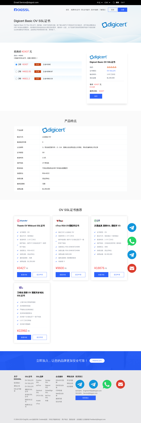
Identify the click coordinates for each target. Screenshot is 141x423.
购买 (95, 96)
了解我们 (102, 10)
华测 (46, 401)
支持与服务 (94, 10)
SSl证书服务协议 (54, 419)
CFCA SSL (39, 395)
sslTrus (38, 385)
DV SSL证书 (29, 380)
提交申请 (40, 275)
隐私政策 (72, 419)
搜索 (119, 2)
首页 (67, 10)
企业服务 (59, 377)
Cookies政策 (43, 419)
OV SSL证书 (111, 71)
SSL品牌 (39, 377)
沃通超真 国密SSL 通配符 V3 (107, 226)
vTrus (38, 404)
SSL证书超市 (85, 10)
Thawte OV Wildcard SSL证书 (31, 226)
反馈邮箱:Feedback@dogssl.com (94, 419)
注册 (122, 10)
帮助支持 (70, 377)
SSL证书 (28, 377)
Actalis (38, 401)
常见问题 (70, 380)
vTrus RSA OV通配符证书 (67, 226)
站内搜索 (70, 386)
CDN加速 (59, 390)
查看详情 (24, 275)
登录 (112, 10)
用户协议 (65, 419)
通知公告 (17, 386)
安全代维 (59, 402)
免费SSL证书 (75, 10)
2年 (24, 71)
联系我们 (17, 383)
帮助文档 (70, 383)
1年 (23, 64)
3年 (24, 79)
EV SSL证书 (29, 386)
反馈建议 (80, 419)
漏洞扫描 (59, 399)
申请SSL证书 (97, 361)
